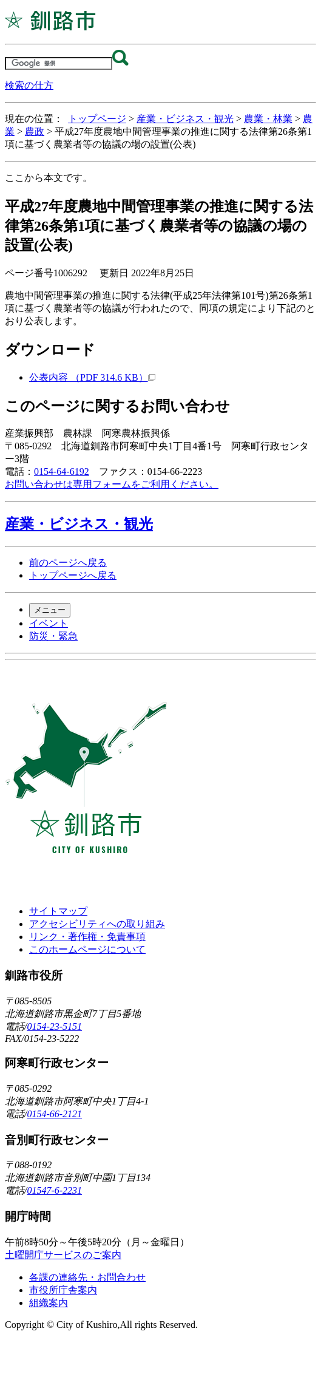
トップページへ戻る (73, 575)
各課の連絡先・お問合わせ (87, 1277)
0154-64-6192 (61, 471)
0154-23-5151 (54, 1026)
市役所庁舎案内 (63, 1290)
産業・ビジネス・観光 (185, 119)
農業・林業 (268, 119)
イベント (48, 623)
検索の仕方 (29, 85)
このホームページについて (87, 949)
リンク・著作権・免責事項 (87, 936)
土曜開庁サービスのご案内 (63, 1255)
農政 (34, 131)
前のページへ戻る (68, 562)
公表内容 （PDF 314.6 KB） (92, 377)
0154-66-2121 (54, 1114)
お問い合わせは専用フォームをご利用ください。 (111, 484)
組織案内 (48, 1303)
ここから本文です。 (48, 177)
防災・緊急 (53, 636)
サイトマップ (58, 911)
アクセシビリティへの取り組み (97, 924)
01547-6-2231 (54, 1190)
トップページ (97, 119)
